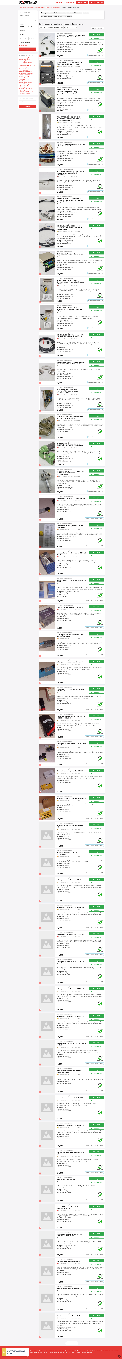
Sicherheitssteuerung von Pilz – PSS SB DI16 (71, 798)
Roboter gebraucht (23, 64)
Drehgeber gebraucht (24, 76)
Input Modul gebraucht (24, 70)
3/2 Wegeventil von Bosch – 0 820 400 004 (70, 880)
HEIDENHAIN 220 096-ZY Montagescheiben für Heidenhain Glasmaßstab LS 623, (71, 363)
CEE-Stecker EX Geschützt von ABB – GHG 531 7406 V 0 (70, 690)
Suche (27, 49)
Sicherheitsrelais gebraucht (25, 71)
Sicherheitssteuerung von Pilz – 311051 (70, 771)
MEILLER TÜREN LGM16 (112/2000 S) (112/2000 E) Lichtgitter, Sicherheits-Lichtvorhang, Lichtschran (69, 118)
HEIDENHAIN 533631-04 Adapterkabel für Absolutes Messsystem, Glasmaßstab (70, 335)
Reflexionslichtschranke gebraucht (27, 65)
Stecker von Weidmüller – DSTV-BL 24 (69, 1289)
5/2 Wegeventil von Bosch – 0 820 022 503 (70, 1016)
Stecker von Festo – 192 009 (66, 1180)
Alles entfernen (70, 27)
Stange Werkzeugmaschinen (95, 55)
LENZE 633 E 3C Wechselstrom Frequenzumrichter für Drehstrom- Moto (70, 254)
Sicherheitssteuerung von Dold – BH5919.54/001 (68, 853)
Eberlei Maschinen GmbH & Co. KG (94, 518)
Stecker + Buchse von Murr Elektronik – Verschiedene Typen (70, 1071)
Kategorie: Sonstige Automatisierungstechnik (51, 27)
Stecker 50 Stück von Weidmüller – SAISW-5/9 (71, 1153)
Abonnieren (27, 106)
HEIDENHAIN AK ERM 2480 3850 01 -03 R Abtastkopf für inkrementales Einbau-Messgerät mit (70, 200)
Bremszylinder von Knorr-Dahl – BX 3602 (70, 1098)
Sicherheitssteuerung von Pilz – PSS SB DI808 (70, 826)
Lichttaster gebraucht (24, 61)
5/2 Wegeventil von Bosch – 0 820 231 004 (70, 907)
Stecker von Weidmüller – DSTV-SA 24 (69, 1261)
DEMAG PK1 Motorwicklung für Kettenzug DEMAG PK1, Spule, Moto (71, 145)
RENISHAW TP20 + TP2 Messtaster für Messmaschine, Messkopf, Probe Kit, (69, 63)
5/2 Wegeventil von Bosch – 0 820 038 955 (70, 1125)
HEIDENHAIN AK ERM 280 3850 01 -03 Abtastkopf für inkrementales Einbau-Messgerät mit (70, 227)
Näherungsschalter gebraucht (26, 88)
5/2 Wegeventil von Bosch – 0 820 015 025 (70, 934)
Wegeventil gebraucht (24, 90)
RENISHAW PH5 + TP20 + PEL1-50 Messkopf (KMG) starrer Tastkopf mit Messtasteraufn (71, 472)
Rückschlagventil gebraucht (25, 74)
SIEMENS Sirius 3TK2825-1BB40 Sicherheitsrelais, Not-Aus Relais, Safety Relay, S (70, 309)
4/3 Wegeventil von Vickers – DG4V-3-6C (70, 662)
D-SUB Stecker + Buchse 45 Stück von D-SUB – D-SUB (71, 1044)
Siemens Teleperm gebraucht (26, 84)
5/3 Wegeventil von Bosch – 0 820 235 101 (70, 962)
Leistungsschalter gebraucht (25, 82)
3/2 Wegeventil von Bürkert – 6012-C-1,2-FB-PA (71, 744)
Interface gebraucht (23, 85)
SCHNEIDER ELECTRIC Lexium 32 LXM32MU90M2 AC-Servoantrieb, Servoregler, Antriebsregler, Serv (68, 91)
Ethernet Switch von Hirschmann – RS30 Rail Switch (71, 553)
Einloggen (59, 2)
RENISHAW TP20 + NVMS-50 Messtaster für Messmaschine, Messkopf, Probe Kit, (71, 36)
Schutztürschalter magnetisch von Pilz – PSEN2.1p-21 (70, 526)
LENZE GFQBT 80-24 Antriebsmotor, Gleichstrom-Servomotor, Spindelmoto (70, 444)
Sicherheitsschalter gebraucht (26, 73)
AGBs (91, 1352)
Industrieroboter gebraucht (25, 58)
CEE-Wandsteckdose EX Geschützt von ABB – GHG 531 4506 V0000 (71, 717)
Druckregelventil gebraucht (25, 93)
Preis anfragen (96, 38)
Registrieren (70, 2)
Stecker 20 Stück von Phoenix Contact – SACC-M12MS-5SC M (70, 1207)
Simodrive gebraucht (24, 81)
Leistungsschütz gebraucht (25, 59)
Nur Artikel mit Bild (25, 42)
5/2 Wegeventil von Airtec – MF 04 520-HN (71, 498)
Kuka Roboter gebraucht (25, 79)
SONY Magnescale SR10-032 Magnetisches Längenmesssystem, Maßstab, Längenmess (71, 173)
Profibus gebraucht (23, 78)
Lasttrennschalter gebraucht (25, 62)
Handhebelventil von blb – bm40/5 (68, 1316)
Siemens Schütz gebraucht (25, 67)
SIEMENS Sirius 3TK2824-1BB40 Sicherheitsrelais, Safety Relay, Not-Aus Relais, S (70, 282)
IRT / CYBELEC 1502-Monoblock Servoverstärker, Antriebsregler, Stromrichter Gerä (68, 391)
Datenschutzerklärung (85, 1352)
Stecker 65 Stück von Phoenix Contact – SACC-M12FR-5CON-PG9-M (70, 1235)
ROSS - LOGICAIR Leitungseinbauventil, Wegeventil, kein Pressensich (70, 417)
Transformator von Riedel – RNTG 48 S (70, 607)
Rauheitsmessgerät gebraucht (26, 91)
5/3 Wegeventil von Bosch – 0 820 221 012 (70, 989)
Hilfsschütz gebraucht (24, 87)
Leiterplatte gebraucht (24, 68)
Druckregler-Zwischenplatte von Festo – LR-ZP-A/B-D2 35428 (70, 635)
